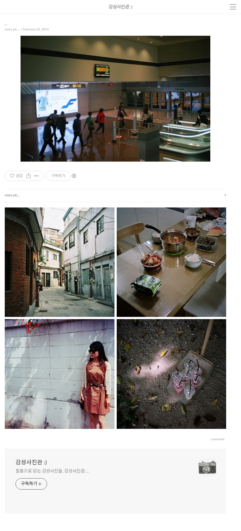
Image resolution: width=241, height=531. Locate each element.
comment (218, 439)
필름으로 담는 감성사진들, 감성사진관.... (52, 471)
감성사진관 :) (31, 462)
